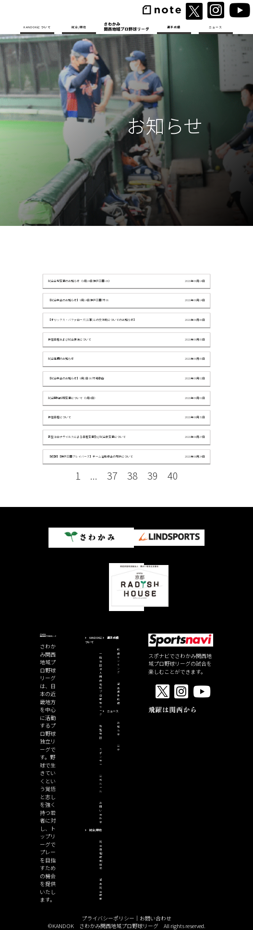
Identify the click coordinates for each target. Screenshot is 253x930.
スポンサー (100, 756)
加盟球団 (100, 732)
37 (112, 476)
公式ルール (100, 783)
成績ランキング (118, 660)
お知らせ (118, 728)
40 (173, 476)
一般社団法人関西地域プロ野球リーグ (100, 684)
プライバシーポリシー (108, 918)
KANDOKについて (37, 27)
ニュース (216, 27)
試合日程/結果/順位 (101, 855)
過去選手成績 (118, 693)
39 (152, 476)
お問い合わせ (100, 812)
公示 (118, 748)
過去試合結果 (100, 889)
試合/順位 (79, 27)
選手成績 (174, 27)
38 (132, 476)
